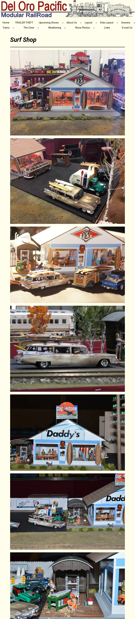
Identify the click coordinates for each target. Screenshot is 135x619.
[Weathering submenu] (65, 28)
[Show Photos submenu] (94, 28)
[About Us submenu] (81, 22)
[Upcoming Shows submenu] (62, 22)
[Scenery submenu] (134, 22)
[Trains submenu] (13, 28)
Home (6, 22)
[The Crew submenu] (38, 28)
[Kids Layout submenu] (117, 22)
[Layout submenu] (96, 22)
